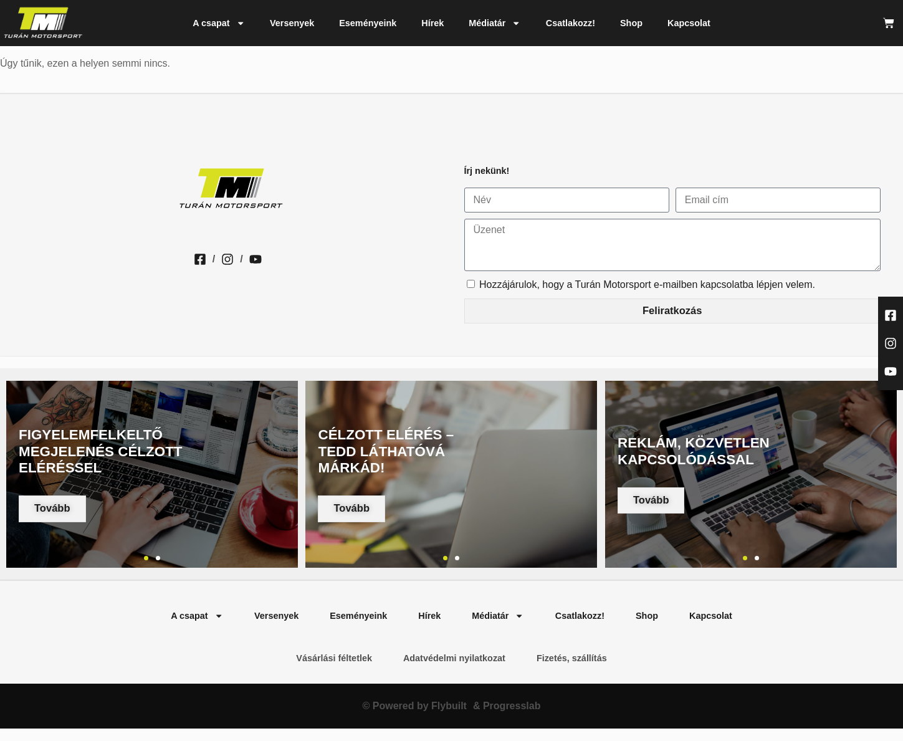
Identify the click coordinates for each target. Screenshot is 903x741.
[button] (146, 558)
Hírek (432, 23)
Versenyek (292, 23)
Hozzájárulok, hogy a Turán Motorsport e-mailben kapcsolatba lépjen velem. (647, 284)
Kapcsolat (688, 23)
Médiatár (495, 23)
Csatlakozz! (570, 23)
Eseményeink (367, 23)
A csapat (219, 23)
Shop (631, 23)
